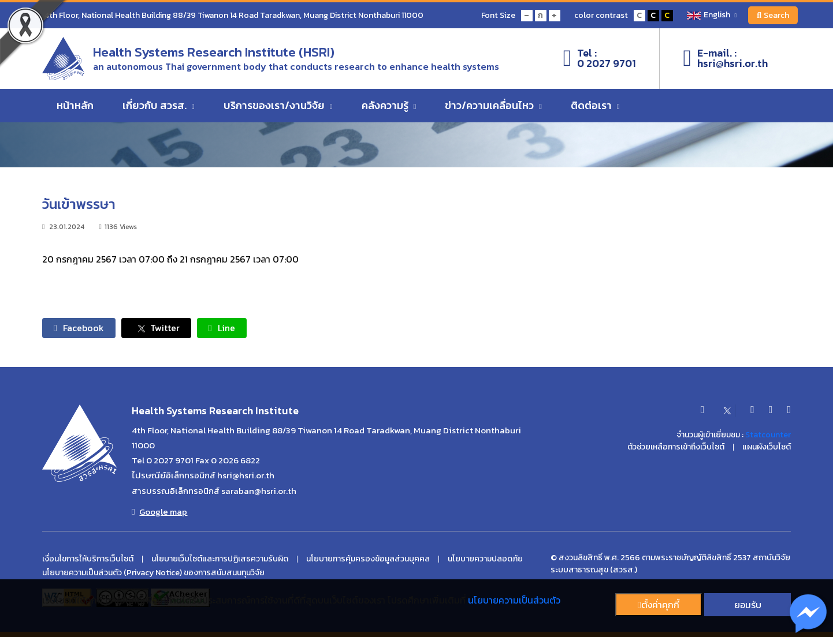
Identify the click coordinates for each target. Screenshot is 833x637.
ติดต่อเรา (595, 105)
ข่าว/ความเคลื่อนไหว (493, 105)
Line (222, 328)
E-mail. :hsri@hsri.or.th (725, 58)
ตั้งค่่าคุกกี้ (658, 605)
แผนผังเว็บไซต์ (766, 447)
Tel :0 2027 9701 (600, 58)
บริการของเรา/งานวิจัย (278, 105)
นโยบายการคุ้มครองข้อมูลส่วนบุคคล (368, 559)
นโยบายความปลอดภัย (485, 559)
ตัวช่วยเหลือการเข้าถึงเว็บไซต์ (675, 447)
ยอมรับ (747, 605)
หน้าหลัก (75, 105)
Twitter (156, 328)
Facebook (79, 328)
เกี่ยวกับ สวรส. (158, 105)
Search (773, 15)
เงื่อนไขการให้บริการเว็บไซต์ (87, 559)
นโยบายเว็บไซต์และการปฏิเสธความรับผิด (219, 559)
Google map (159, 511)
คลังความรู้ (389, 105)
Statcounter (768, 435)
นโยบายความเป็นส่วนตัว (514, 600)
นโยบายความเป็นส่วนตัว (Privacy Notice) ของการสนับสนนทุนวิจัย (153, 572)
